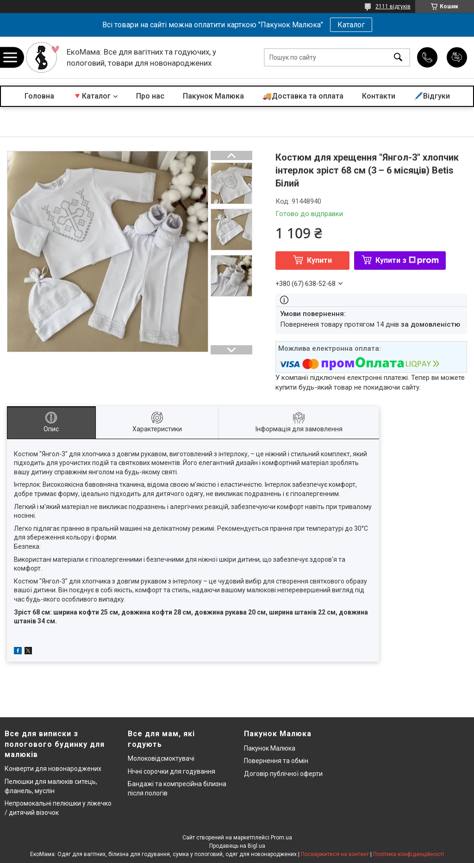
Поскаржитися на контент (335, 854)
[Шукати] (398, 57)
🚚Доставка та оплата (302, 96)
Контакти (378, 96)
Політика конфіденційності (408, 854)
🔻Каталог (92, 96)
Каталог (351, 24)
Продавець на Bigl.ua (237, 846)
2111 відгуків (393, 6)
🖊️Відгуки (432, 96)
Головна (39, 96)
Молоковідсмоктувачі (161, 758)
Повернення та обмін (276, 760)
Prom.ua (281, 837)
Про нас (150, 96)
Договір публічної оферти (283, 773)
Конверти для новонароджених (53, 768)
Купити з (407, 260)
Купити (319, 260)
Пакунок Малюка (213, 96)
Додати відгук (457, 57)
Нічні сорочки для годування (171, 771)
